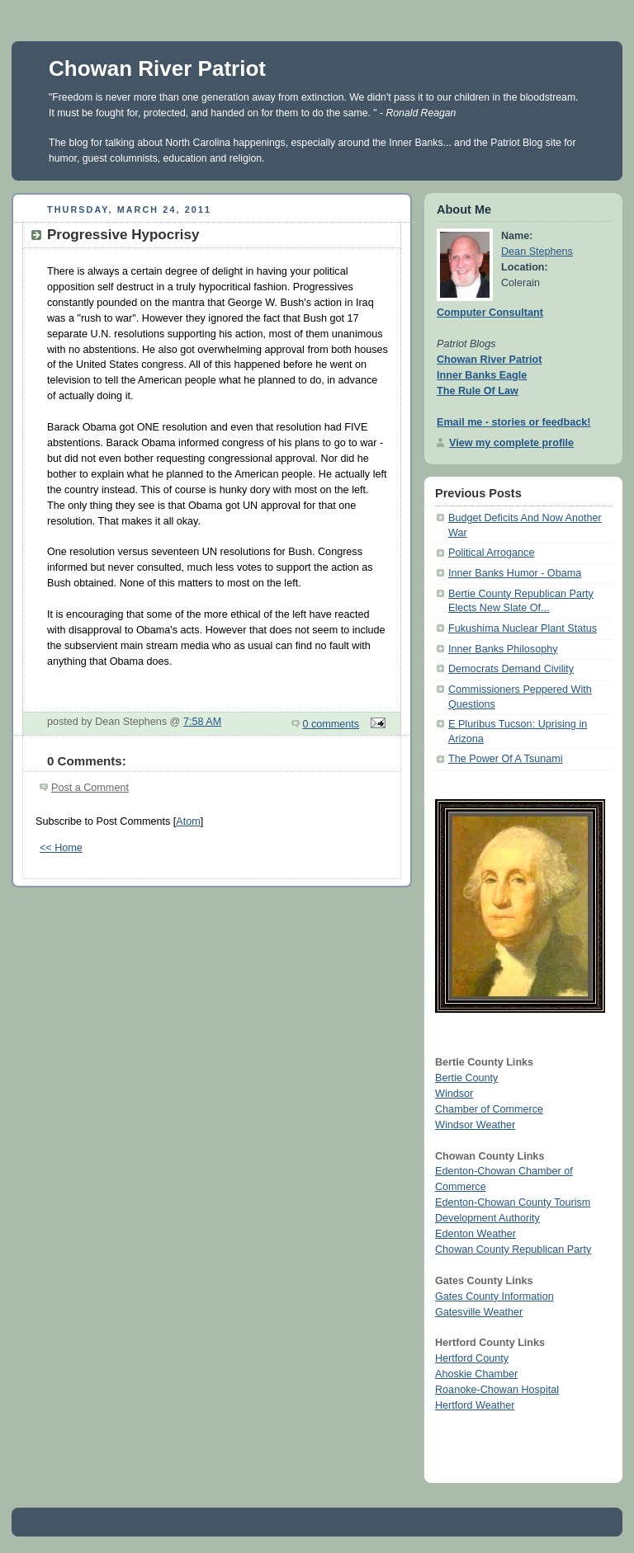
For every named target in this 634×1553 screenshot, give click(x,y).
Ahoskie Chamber (476, 1374)
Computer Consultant (490, 312)
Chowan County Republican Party (513, 1249)
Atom (188, 821)
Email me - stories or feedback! (513, 422)
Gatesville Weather (479, 1312)
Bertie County (466, 1078)
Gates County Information (494, 1296)
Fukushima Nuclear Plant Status (522, 628)
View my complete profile (511, 443)
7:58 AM (202, 721)
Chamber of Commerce (489, 1109)
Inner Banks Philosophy (502, 649)
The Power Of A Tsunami (505, 759)
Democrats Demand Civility (511, 669)
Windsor (454, 1093)
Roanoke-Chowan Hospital (497, 1389)
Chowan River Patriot (157, 68)
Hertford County (472, 1358)
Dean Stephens (537, 251)
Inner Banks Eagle (482, 375)
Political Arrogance (491, 552)
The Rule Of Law (477, 391)
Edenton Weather (475, 1234)
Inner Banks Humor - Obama (514, 573)
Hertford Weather (474, 1405)
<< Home (61, 848)
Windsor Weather (475, 1125)
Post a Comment (90, 787)
